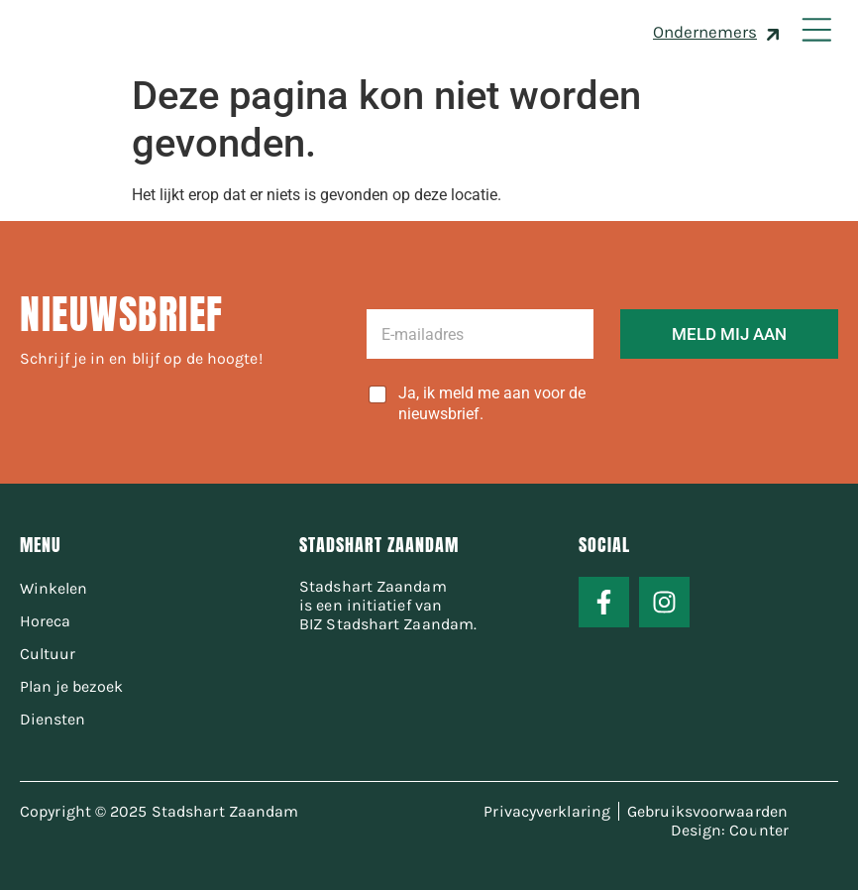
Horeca (45, 621)
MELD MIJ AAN (729, 334)
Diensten (52, 719)
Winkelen (53, 588)
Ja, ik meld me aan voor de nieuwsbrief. (492, 403)
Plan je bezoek (71, 686)
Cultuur (47, 653)
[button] (816, 32)
